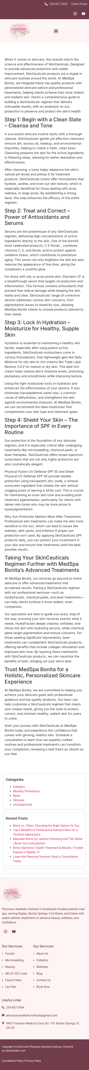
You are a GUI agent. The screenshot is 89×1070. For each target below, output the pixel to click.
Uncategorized (22, 804)
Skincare (18, 800)
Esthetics (19, 787)
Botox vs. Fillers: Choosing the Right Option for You (46, 825)
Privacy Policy (33, 1060)
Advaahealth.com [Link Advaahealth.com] (15, 1050)
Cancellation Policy (12, 1060)
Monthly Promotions (26, 791)
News (16, 795)
